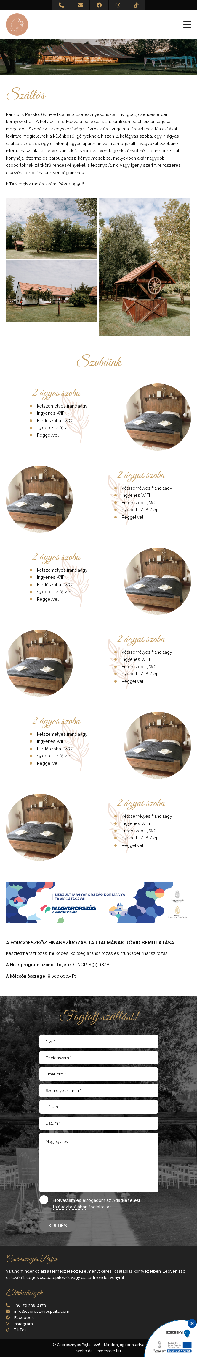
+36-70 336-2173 (30, 1305)
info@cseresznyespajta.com (41, 1311)
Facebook (24, 1317)
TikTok (20, 1329)
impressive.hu (108, 1351)
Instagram (23, 1323)
